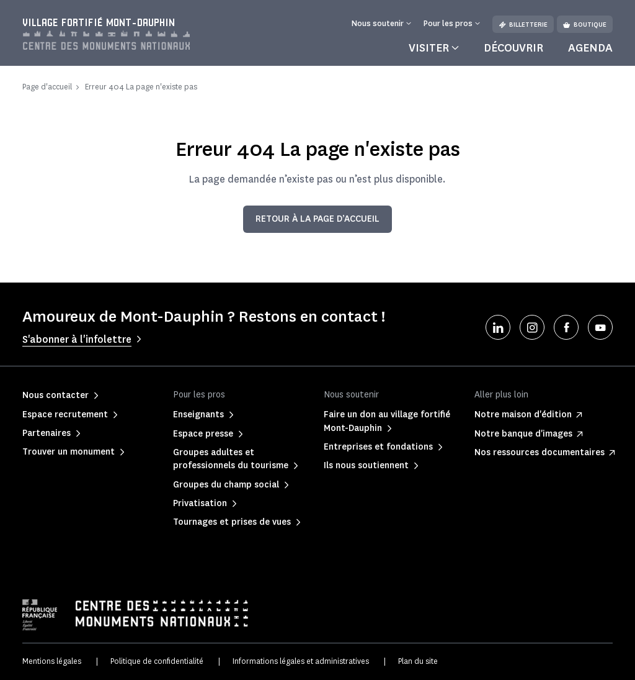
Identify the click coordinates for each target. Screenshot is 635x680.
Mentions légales (51, 661)
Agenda (590, 47)
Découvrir (513, 47)
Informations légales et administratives (301, 661)
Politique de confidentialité (156, 661)
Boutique (584, 24)
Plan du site (418, 661)
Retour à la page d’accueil (317, 219)
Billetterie (523, 24)
